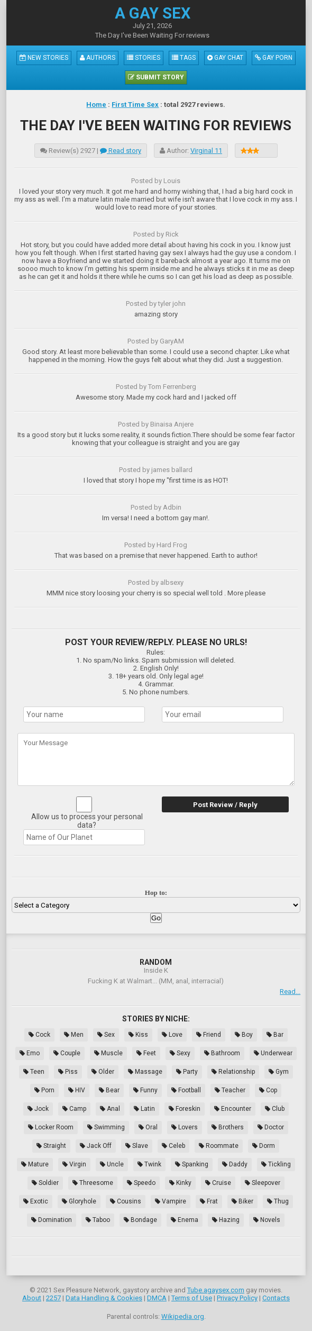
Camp (74, 1108)
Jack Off (96, 1145)
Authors (97, 57)
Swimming (106, 1127)
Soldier (45, 1183)
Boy (244, 1034)
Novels (266, 1220)
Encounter (232, 1108)
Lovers (184, 1127)
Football (186, 1090)
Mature (35, 1164)
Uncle (112, 1164)
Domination (51, 1220)
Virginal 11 (206, 151)
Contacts (276, 1298)
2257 (53, 1298)
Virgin (74, 1164)
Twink (149, 1164)
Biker (242, 1201)
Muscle (108, 1053)
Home (96, 104)
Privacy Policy (237, 1298)
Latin (144, 1108)
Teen (33, 1071)
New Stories (44, 57)
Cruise (218, 1183)
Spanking (191, 1164)
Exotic (35, 1201)
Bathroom (222, 1053)
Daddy (234, 1164)
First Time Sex (135, 104)
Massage (145, 1071)
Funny (145, 1090)
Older (102, 1071)
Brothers (228, 1127)
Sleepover (262, 1183)
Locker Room (51, 1127)
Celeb (173, 1145)
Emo (30, 1053)
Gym (279, 1071)
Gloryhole (79, 1201)
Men (74, 1034)
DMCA (157, 1298)
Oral (148, 1127)
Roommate (218, 1145)
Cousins (125, 1201)
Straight (51, 1145)
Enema (184, 1220)
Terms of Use (191, 1298)
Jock (38, 1108)
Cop (268, 1090)
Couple (66, 1053)
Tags (184, 57)
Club (275, 1108)
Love (172, 1034)
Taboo (98, 1220)
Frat (209, 1201)
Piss (68, 1071)
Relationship (233, 1071)
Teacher (230, 1090)
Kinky (180, 1183)
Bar (275, 1034)
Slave (136, 1145)
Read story (120, 151)
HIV (76, 1090)
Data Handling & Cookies (104, 1298)
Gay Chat (225, 57)
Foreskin (184, 1108)
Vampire (170, 1201)
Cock (39, 1034)
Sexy (180, 1053)
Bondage (140, 1220)
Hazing (226, 1220)
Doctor (271, 1127)
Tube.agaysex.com (215, 1290)
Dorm (263, 1145)
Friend (208, 1034)
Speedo (141, 1183)
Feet (146, 1053)
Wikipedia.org (182, 1316)
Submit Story (156, 77)
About (31, 1298)
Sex (106, 1034)
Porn (44, 1090)
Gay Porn (273, 57)
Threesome (92, 1183)
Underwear (273, 1053)
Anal (110, 1108)
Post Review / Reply (225, 805)
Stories (143, 57)
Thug (278, 1201)
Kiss (138, 1034)
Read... (290, 991)
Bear (109, 1090)
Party (187, 1071)
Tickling (276, 1164)
